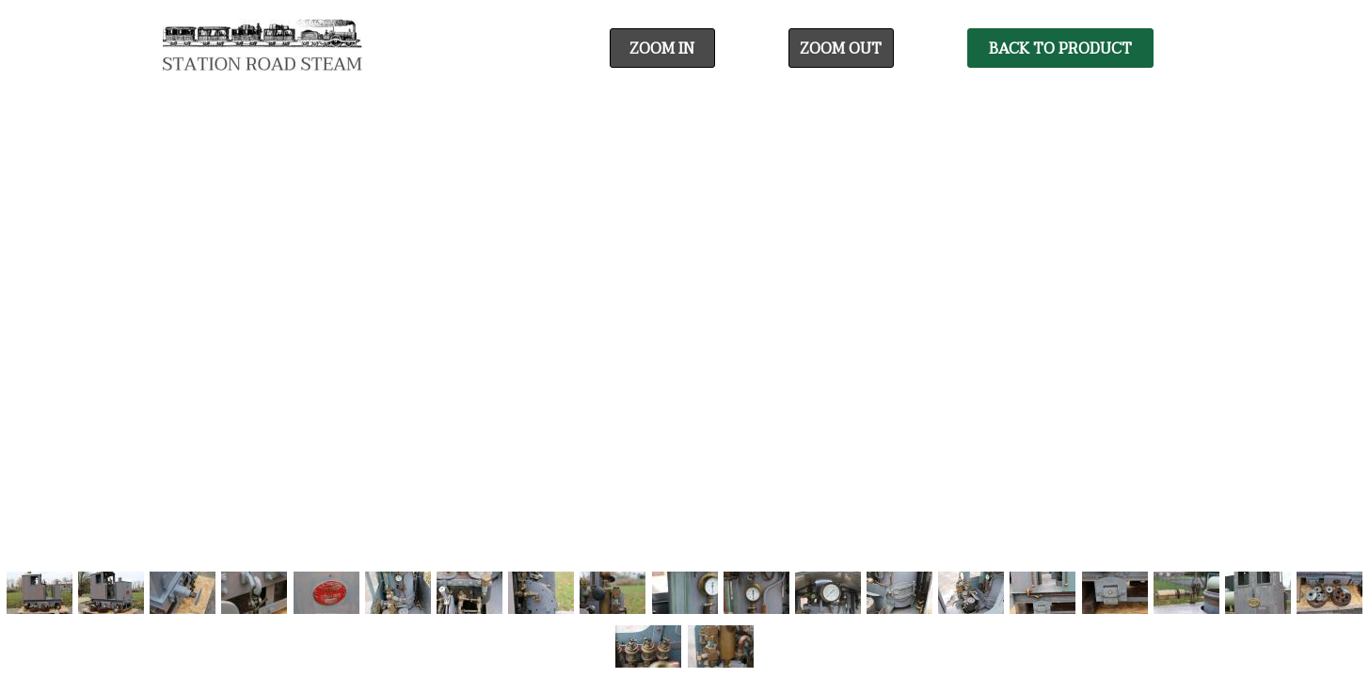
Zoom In (661, 49)
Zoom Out (841, 49)
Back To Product (1060, 49)
